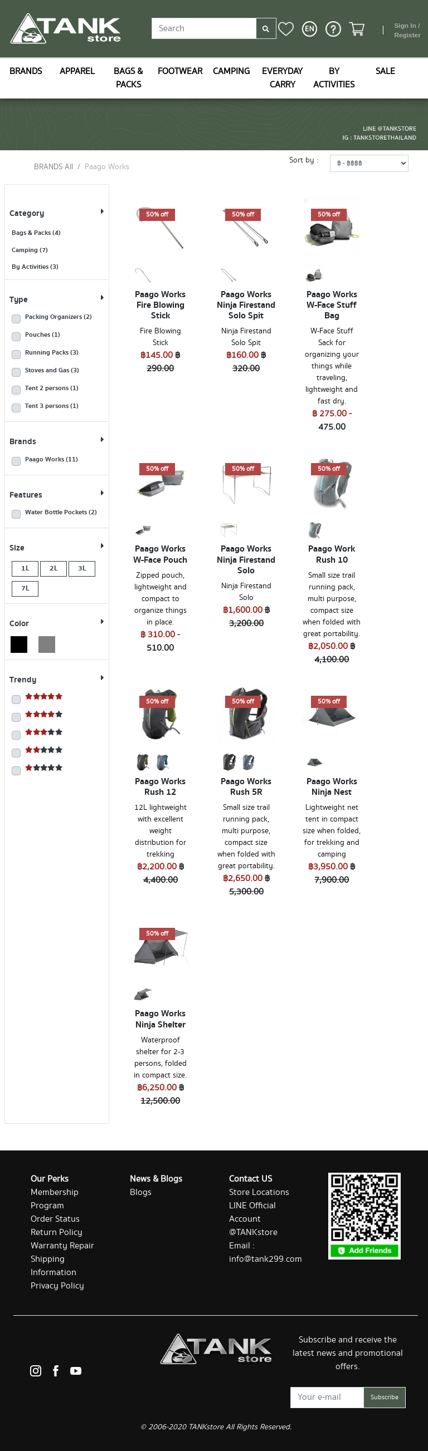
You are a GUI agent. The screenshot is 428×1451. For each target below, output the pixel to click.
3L (82, 568)
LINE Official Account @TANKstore (253, 1219)
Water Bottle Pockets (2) (61, 513)
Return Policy (56, 1232)
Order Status (55, 1219)
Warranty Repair (62, 1246)
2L (54, 568)
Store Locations (259, 1192)
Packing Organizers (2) (58, 317)
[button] (309, 29)
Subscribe (384, 1397)
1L (25, 568)
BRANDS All (53, 167)
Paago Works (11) (51, 460)
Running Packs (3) (52, 353)
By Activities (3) (35, 267)
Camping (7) (30, 250)
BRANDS (25, 71)
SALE (385, 71)
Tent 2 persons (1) (52, 388)
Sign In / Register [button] (407, 31)
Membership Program (55, 1199)
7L (25, 588)
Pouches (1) (42, 335)
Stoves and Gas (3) (52, 371)
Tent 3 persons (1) (52, 406)
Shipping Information (53, 1266)
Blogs (141, 1192)
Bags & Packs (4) (36, 233)
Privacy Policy (57, 1286)
